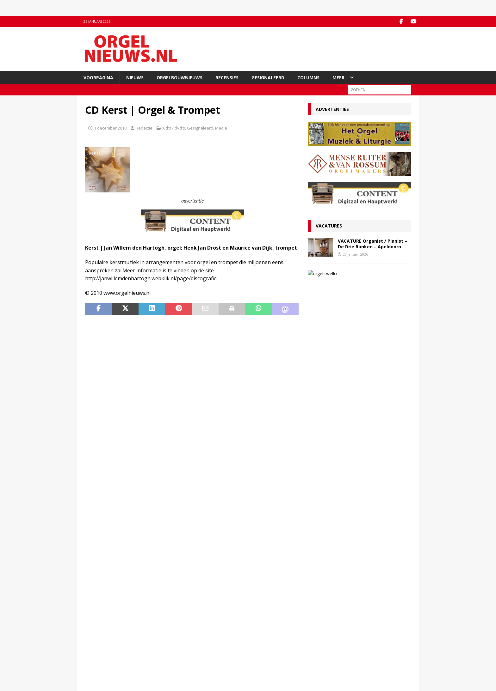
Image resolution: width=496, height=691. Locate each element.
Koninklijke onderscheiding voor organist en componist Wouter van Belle (358, 333)
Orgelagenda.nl (267, 633)
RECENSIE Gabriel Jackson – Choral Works (354, 418)
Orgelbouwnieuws (179, 77)
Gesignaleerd (267, 77)
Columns (308, 77)
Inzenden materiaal (104, 640)
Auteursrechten (100, 660)
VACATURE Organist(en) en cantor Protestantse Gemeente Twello (374, 278)
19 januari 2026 (325, 425)
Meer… (340, 77)
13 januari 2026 (355, 291)
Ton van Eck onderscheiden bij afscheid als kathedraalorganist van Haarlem (357, 482)
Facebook (178, 633)
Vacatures (329, 226)
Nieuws (135, 77)
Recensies (227, 77)
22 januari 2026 (325, 409)
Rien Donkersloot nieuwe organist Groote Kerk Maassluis (355, 355)
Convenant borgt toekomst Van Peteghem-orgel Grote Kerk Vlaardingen (358, 438)
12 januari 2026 (325, 492)
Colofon (92, 666)
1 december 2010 (110, 127)
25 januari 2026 (325, 343)
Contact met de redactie (108, 633)
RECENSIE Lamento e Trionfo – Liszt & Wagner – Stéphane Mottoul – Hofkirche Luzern (354, 507)
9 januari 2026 (324, 520)
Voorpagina (98, 77)
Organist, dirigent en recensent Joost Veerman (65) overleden (351, 399)
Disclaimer (95, 653)
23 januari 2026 (355, 254)
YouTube (177, 640)
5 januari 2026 (324, 542)
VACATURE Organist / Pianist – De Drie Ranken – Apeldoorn (372, 244)
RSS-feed (178, 646)
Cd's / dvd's (174, 127)
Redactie (144, 127)
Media (221, 127)
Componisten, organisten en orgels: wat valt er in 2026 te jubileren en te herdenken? (359, 532)
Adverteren (96, 646)
